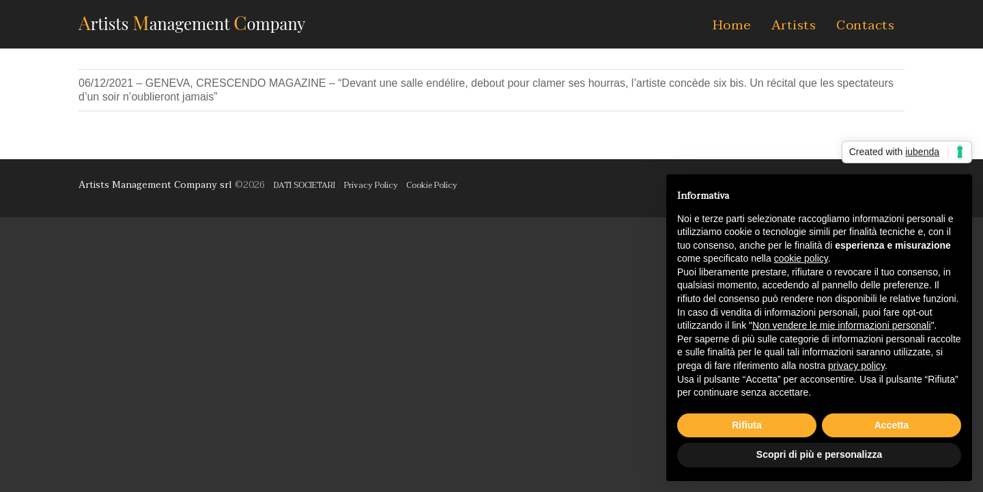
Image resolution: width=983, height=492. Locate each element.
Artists (793, 25)
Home (732, 25)
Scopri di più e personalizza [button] (819, 454)
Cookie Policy (431, 185)
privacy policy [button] (856, 365)
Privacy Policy (371, 185)
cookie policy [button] (801, 258)
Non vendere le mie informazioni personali (841, 325)
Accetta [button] (891, 425)
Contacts (865, 25)
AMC (192, 22)
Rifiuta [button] (747, 425)
